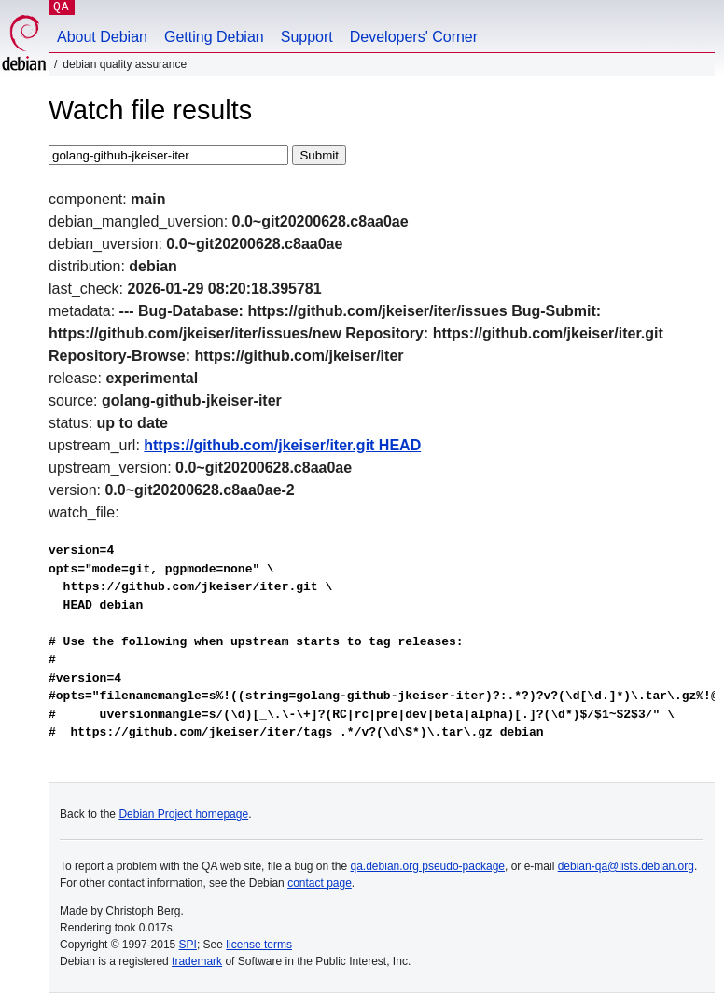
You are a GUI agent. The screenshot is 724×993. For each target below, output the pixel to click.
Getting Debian (214, 37)
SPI (188, 944)
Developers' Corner (414, 37)
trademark (197, 961)
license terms (259, 944)
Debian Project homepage (183, 814)
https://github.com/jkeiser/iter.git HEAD (282, 445)
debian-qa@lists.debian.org (626, 866)
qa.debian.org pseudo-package (428, 866)
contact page (319, 883)
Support (307, 37)
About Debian (102, 37)
